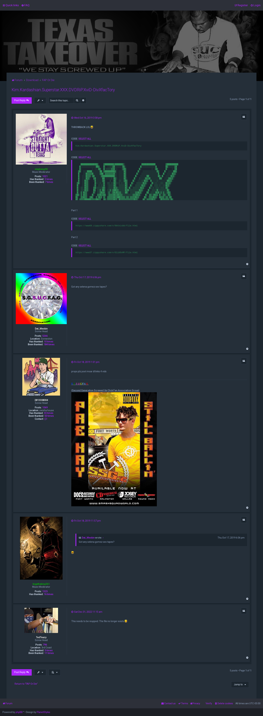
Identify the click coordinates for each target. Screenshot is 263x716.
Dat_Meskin (41, 328)
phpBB (19, 712)
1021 (45, 176)
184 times (49, 344)
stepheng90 (41, 169)
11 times (49, 653)
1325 (45, 591)
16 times (48, 594)
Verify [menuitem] (209, 703)
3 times (49, 179)
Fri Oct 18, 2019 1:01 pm (85, 362)
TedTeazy (41, 637)
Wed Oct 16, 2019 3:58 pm (86, 117)
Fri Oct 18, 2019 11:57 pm (86, 520)
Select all (84, 138)
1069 (45, 407)
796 (45, 644)
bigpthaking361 (41, 584)
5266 (45, 336)
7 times (49, 182)
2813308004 (41, 400)
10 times (48, 341)
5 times (49, 650)
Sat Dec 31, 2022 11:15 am (86, 611)
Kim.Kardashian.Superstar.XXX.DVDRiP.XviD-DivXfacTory (63, 89)
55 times (48, 413)
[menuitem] (25, 5)
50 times (49, 416)
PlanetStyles (43, 712)
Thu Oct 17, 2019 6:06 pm (86, 277)
